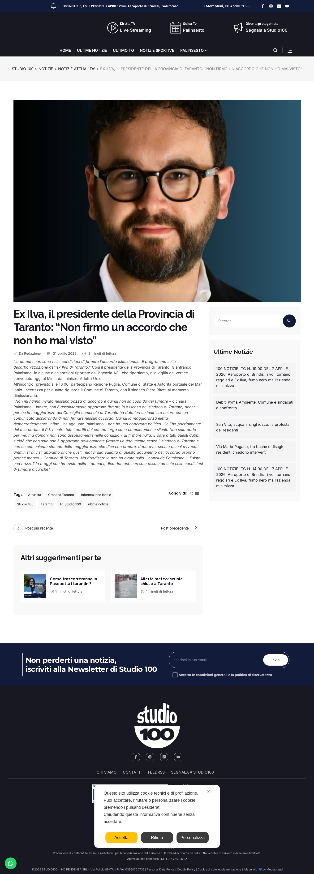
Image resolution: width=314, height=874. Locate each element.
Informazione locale (104, 494)
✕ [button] (208, 791)
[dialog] (157, 816)
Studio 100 (26, 504)
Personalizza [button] (193, 837)
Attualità (35, 494)
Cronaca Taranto (64, 494)
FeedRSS (156, 771)
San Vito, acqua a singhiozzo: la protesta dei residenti (252, 427)
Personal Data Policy (161, 868)
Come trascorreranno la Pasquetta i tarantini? (75, 581)
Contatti (132, 771)
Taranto (49, 504)
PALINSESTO (192, 50)
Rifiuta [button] (157, 837)
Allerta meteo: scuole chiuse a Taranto (163, 581)
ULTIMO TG (123, 50)
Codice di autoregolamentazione (219, 868)
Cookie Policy (186, 868)
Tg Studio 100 (76, 504)
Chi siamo (106, 771)
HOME (65, 50)
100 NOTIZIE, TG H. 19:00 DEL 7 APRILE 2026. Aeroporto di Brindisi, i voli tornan (121, 6)
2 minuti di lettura (99, 353)
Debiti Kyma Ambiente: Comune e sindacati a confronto (254, 405)
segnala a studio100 (192, 771)
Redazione (27, 353)
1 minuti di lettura (66, 591)
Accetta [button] (121, 837)
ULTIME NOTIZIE (92, 50)
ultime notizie (107, 504)
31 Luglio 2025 (61, 353)
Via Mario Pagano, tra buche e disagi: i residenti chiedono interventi (250, 449)
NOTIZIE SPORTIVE (157, 50)
